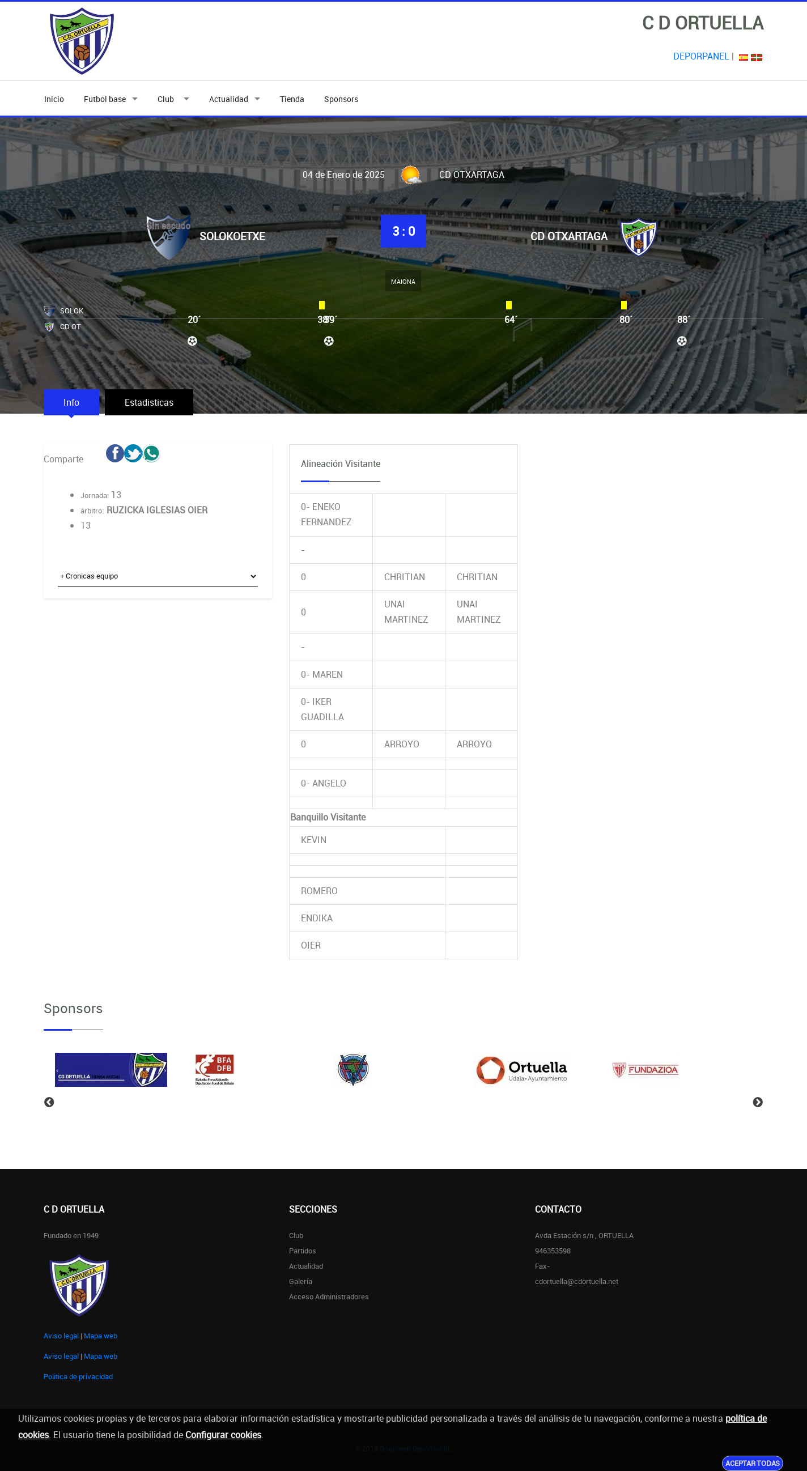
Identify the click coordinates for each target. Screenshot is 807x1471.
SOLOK (71, 310)
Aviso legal (61, 1335)
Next (757, 1102)
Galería (300, 1281)
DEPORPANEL (701, 56)
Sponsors (341, 98)
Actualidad (228, 98)
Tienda (292, 98)
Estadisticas (149, 402)
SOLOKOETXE (232, 236)
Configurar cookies (223, 1435)
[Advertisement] (158, 700)
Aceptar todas (752, 1463)
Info (71, 402)
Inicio (54, 98)
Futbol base (105, 98)
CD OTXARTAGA (569, 236)
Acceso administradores (329, 1296)
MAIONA (403, 281)
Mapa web (100, 1335)
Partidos (302, 1250)
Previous (49, 1102)
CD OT (70, 326)
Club (167, 98)
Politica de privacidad (78, 1376)
